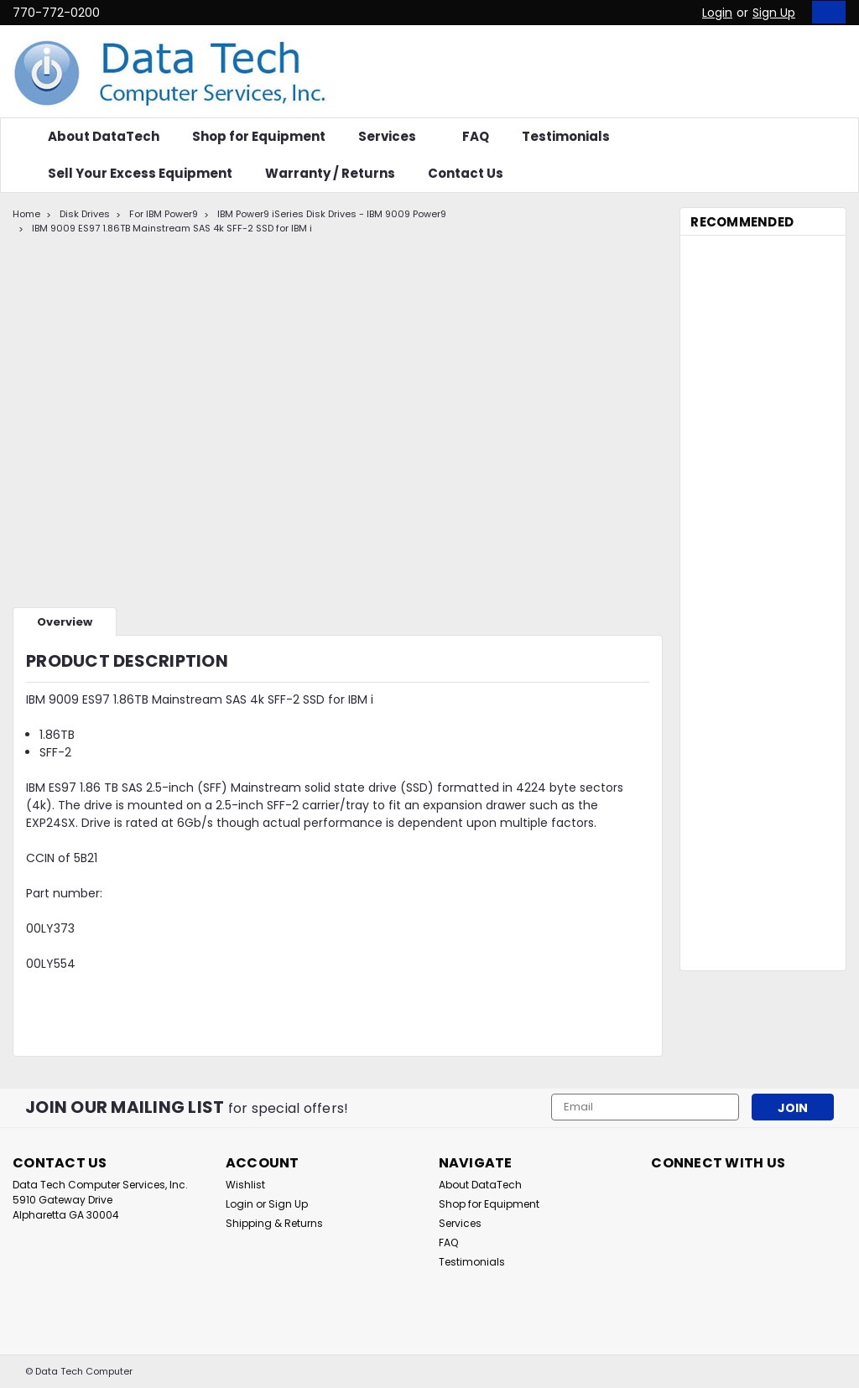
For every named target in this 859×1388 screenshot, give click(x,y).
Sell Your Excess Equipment (140, 173)
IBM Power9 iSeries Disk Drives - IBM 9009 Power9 (331, 214)
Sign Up (773, 12)
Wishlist (245, 1184)
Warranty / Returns (330, 173)
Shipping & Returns (274, 1223)
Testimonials (566, 136)
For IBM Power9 (163, 214)
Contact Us (465, 173)
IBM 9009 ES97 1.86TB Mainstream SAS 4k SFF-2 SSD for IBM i (172, 228)
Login (717, 12)
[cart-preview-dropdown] (825, 12)
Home (26, 214)
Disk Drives (85, 214)
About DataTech (103, 136)
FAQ (475, 136)
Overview (64, 622)
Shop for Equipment (258, 136)
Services (394, 136)
